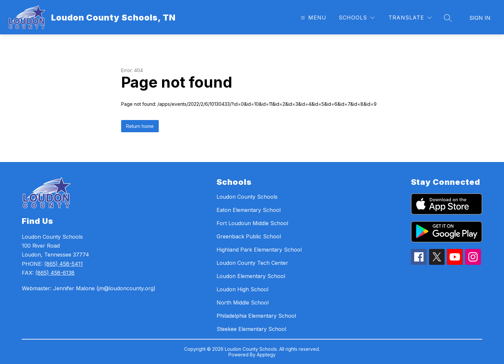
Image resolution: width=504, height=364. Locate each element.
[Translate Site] (410, 18)
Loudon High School (242, 289)
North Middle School (243, 302)
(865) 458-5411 (63, 264)
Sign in (479, 18)
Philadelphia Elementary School (256, 315)
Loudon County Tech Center (252, 263)
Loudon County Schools (247, 196)
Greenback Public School (249, 236)
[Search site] (448, 18)
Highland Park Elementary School (259, 249)
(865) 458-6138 (55, 272)
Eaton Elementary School (249, 210)
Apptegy (266, 354)
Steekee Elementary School (251, 329)
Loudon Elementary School (251, 276)
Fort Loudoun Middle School (252, 223)
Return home (140, 126)
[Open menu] (312, 18)
